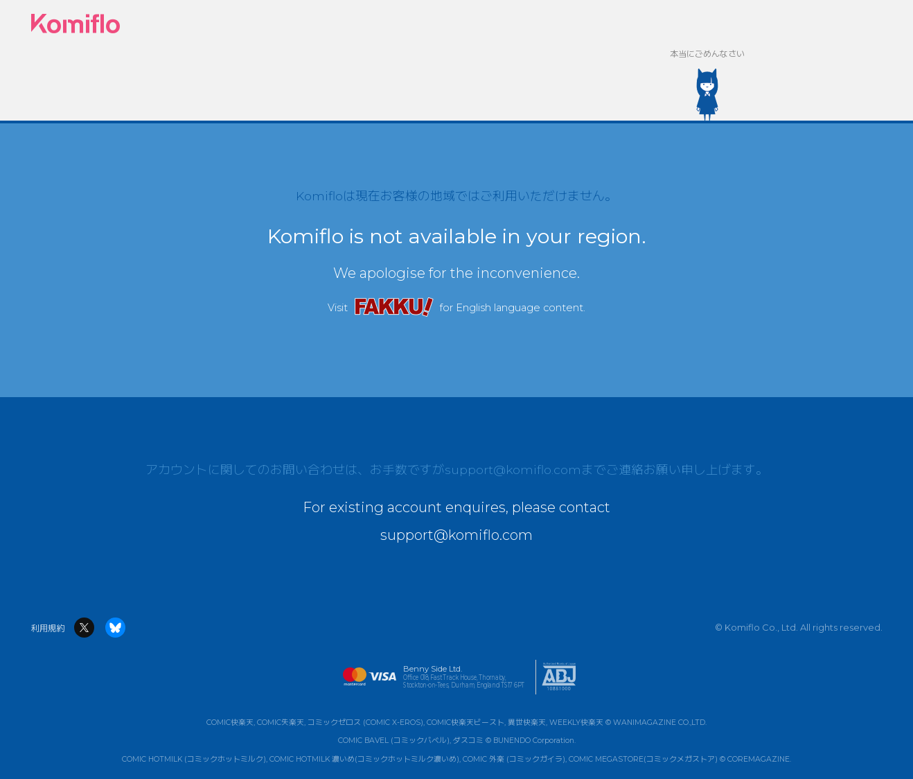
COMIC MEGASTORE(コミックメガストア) (643, 759)
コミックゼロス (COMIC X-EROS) (365, 722)
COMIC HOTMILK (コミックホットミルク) (194, 759)
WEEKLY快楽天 (576, 722)
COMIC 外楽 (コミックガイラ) (514, 759)
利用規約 (47, 628)
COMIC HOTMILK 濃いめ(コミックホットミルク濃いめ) (364, 759)
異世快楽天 (527, 722)
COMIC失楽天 (280, 722)
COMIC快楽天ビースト (465, 722)
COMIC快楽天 (230, 722)
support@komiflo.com (513, 469)
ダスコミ (468, 741)
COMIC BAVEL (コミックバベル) (394, 741)
